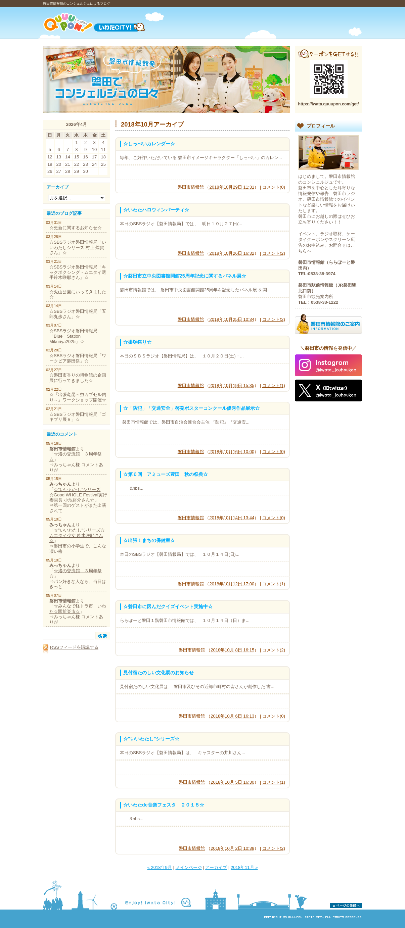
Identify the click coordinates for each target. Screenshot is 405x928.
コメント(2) (273, 253)
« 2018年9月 (159, 867)
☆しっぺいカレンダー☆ (149, 143)
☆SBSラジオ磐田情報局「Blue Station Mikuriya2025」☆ (73, 336)
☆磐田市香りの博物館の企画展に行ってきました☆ (77, 378)
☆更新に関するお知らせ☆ (75, 227)
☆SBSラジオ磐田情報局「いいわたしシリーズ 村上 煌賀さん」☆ (77, 247)
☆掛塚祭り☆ (137, 342)
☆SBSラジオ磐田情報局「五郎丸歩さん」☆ (77, 314)
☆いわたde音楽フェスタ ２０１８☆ (163, 805)
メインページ (189, 867)
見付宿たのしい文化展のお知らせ (158, 672)
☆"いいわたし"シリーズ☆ (151, 738)
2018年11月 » (244, 867)
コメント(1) (273, 385)
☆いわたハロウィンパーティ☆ (156, 209)
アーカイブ (216, 867)
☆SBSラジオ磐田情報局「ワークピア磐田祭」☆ (77, 358)
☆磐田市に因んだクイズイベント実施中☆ (168, 606)
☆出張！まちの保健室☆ (149, 540)
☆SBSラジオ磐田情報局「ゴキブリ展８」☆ (77, 417)
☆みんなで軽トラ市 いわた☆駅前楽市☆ (77, 608)
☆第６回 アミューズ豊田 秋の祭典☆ (165, 474)
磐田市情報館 (191, 187)
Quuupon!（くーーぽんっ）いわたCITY (102, 23)
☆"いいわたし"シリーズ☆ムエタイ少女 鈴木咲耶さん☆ (77, 535)
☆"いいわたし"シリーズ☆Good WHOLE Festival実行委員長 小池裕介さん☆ (78, 494)
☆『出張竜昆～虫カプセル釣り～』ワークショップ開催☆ (77, 397)
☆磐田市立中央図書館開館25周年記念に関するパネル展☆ (184, 276)
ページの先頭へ (346, 905)
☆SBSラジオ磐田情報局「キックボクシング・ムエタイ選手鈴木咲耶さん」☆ (77, 272)
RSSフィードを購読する (70, 647)
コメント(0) (273, 187)
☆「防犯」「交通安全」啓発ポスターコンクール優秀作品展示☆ (191, 408)
